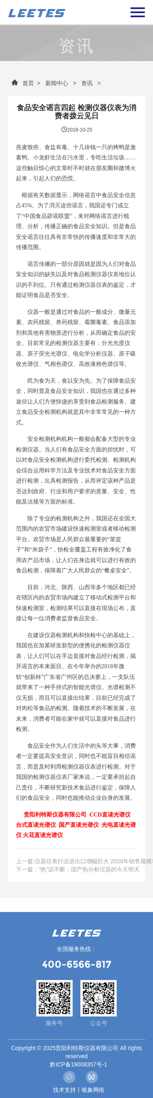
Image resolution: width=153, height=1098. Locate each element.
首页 (22, 83)
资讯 (87, 83)
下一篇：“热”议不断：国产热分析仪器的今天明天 (78, 869)
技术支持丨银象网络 (78, 1090)
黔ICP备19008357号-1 (78, 1064)
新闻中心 (56, 83)
